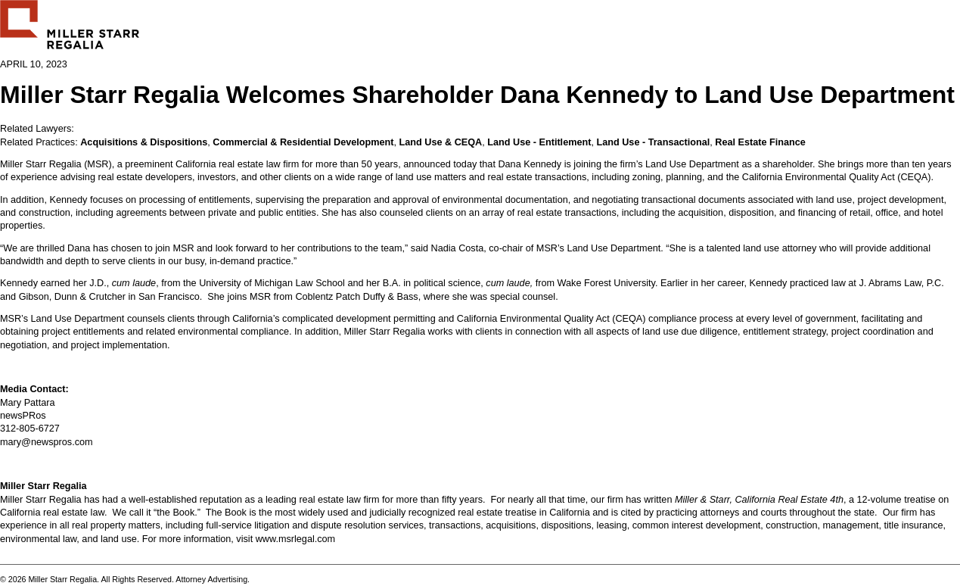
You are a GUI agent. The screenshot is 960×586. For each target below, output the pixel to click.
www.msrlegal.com (296, 539)
